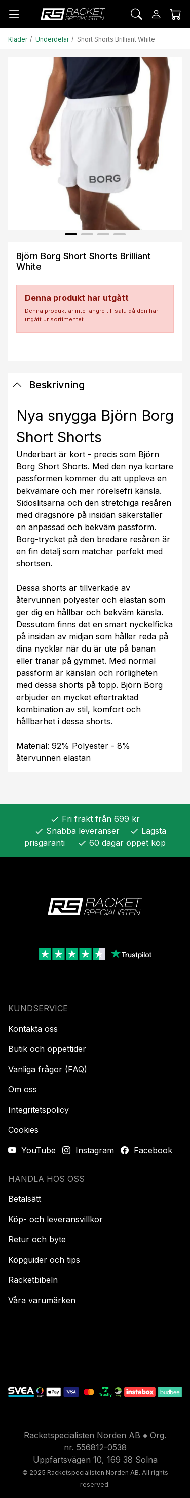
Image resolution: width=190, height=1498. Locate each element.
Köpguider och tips (44, 1259)
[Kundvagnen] (176, 14)
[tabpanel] (95, 584)
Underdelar (52, 39)
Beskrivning (48, 384)
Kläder (17, 39)
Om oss (22, 1089)
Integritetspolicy (38, 1110)
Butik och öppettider (47, 1049)
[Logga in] (156, 14)
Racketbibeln (33, 1280)
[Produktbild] (95, 143)
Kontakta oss (33, 1029)
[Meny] (14, 14)
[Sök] (136, 14)
